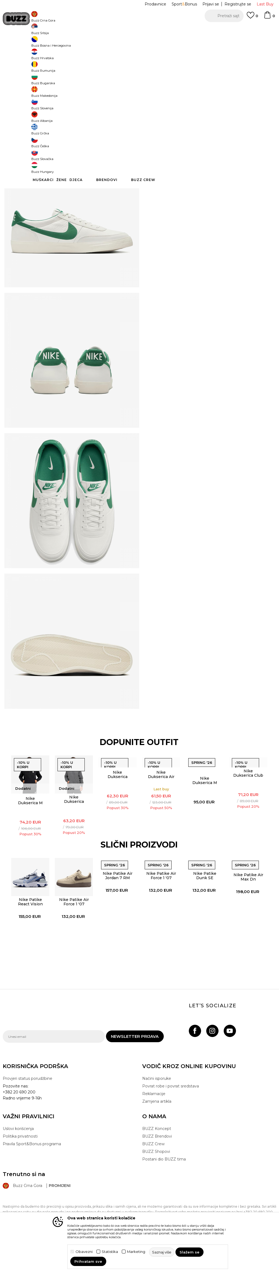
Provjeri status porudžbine (27, 1136)
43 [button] (190, 98)
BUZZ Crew (153, 1201)
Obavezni (84, 1252)
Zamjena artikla (156, 1158)
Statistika (110, 1252)
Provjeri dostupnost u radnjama (204, 179)
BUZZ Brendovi (157, 1193)
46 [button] (170, 110)
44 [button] (211, 98)
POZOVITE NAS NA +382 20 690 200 (128, 29)
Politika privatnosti (20, 1193)
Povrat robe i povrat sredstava (170, 1143)
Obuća (87, 44)
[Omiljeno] (252, 17)
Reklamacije (153, 1151)
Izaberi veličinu (157, 89)
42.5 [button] (170, 98)
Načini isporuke (156, 1136)
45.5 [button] (150, 110)
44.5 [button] (231, 98)
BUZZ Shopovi (156, 1209)
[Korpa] (269, 17)
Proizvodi (70, 44)
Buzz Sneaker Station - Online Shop (31, 44)
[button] (224, 16)
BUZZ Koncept (156, 1186)
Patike (102, 44)
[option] (139, 30)
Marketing (136, 1252)
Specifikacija (204, 162)
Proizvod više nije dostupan (201, 136)
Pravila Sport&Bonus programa (32, 1201)
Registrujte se (238, 4)
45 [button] (252, 98)
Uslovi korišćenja (18, 1186)
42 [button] (149, 98)
